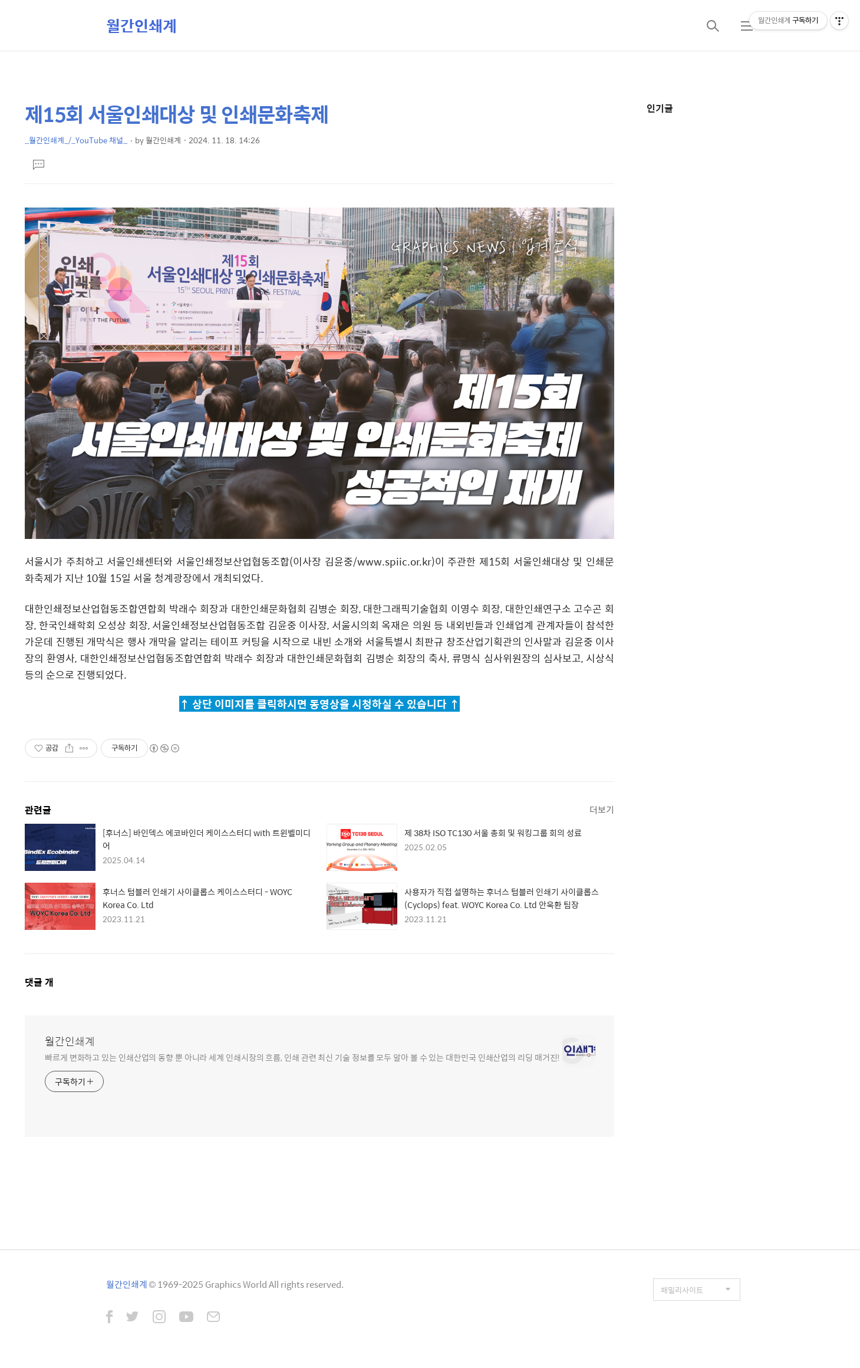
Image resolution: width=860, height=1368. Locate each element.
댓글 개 (39, 982)
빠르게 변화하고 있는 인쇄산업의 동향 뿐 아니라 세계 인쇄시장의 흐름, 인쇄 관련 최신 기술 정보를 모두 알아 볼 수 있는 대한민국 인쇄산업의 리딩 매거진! (302, 1057)
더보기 (601, 809)
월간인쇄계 (141, 25)
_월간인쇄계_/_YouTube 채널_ (76, 140)
